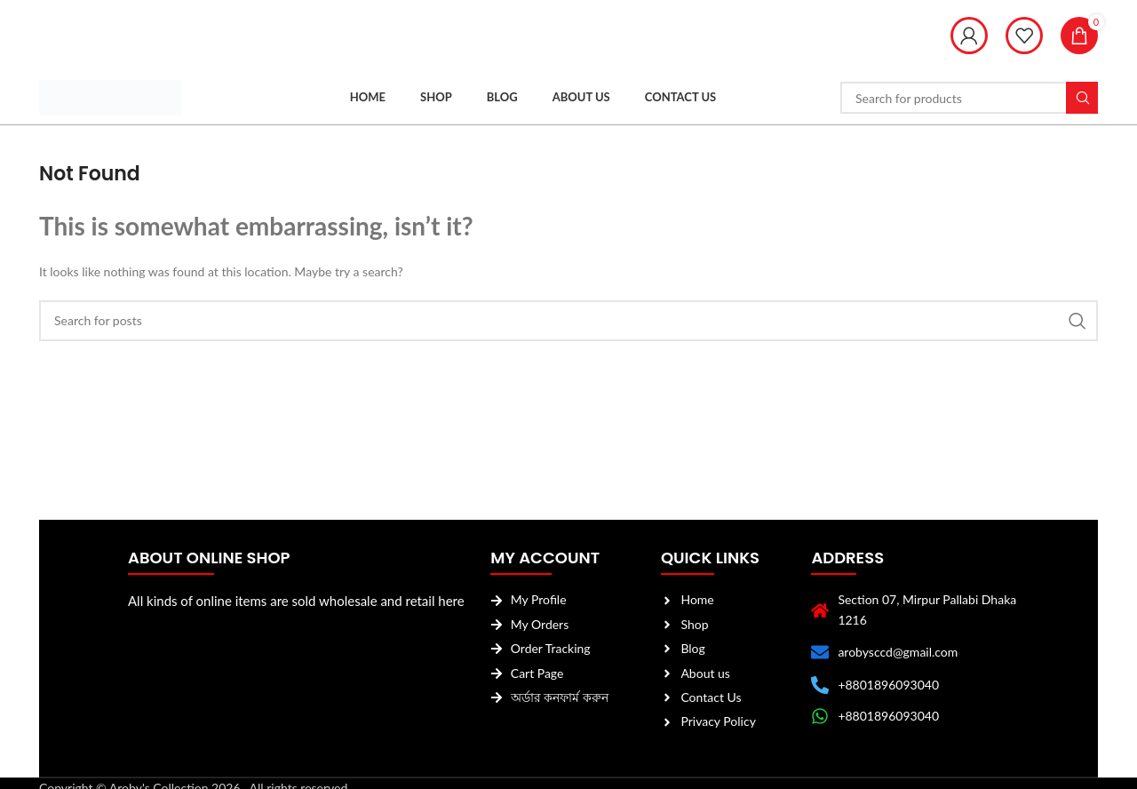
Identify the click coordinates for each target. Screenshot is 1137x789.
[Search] (969, 98)
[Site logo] (110, 96)
